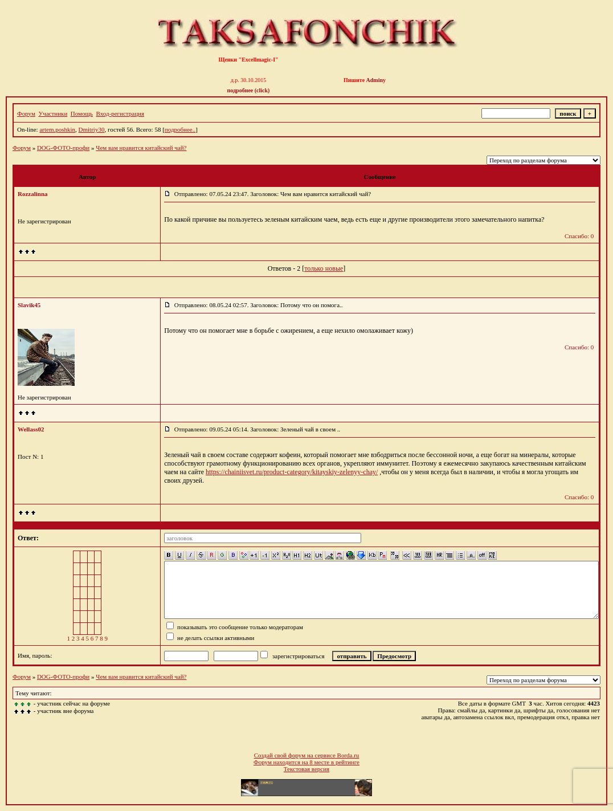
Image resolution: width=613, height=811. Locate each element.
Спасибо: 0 (579, 236)
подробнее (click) (248, 90)
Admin (374, 80)
